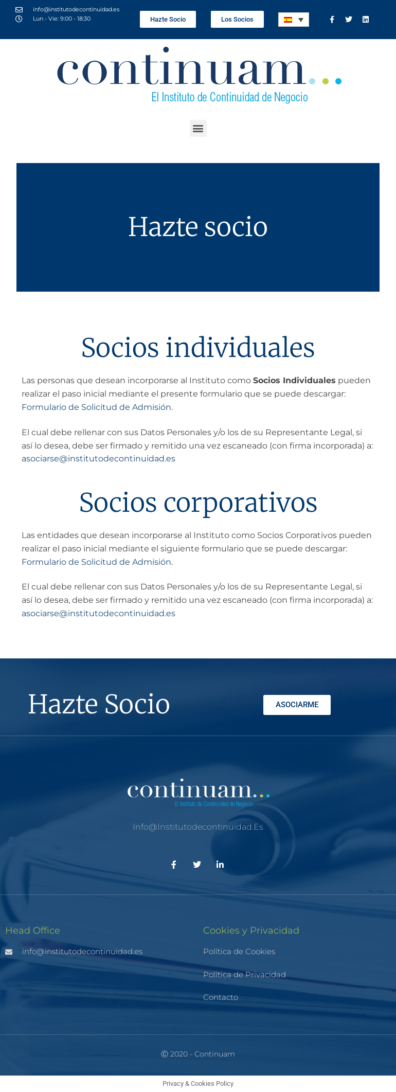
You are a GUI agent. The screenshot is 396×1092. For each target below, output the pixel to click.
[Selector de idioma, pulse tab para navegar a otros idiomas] (293, 19)
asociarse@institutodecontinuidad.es (98, 458)
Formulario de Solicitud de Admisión (96, 407)
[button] (198, 128)
